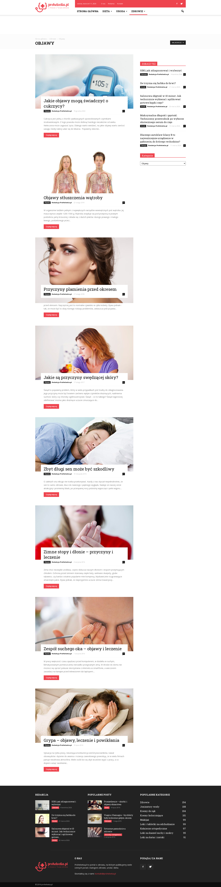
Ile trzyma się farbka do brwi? (158, 83)
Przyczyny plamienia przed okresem (80, 289)
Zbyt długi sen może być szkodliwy (79, 469)
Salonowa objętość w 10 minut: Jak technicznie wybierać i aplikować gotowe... (63, 832)
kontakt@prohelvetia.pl (105, 873)
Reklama (111, 4)
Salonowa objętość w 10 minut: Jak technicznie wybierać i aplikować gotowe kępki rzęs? (160, 99)
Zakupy (143, 145)
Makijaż (144, 819)
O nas (103, 4)
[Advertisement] (110, 24)
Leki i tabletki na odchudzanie (157, 824)
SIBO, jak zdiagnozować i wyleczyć (161, 70)
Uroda (121, 11)
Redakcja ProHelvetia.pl (62, 111)
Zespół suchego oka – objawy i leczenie (83, 648)
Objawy (47, 111)
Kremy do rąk (147, 811)
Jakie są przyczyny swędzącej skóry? (81, 377)
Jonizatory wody (149, 806)
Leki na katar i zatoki (152, 837)
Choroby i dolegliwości (113, 835)
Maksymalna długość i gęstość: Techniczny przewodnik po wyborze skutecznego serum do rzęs (162, 119)
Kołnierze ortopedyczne (153, 828)
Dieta (107, 11)
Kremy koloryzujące (151, 815)
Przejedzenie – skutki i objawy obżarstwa (115, 803)
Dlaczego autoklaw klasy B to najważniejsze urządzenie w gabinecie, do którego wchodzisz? (160, 138)
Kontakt (120, 4)
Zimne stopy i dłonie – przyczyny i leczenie (78, 554)
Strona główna (88, 11)
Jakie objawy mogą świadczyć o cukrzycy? (76, 103)
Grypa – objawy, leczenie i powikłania (81, 740)
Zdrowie (138, 11)
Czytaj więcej (51, 135)
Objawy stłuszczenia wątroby (73, 197)
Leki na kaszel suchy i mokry (156, 832)
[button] (182, 11)
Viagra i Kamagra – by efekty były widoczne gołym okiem (118, 816)
